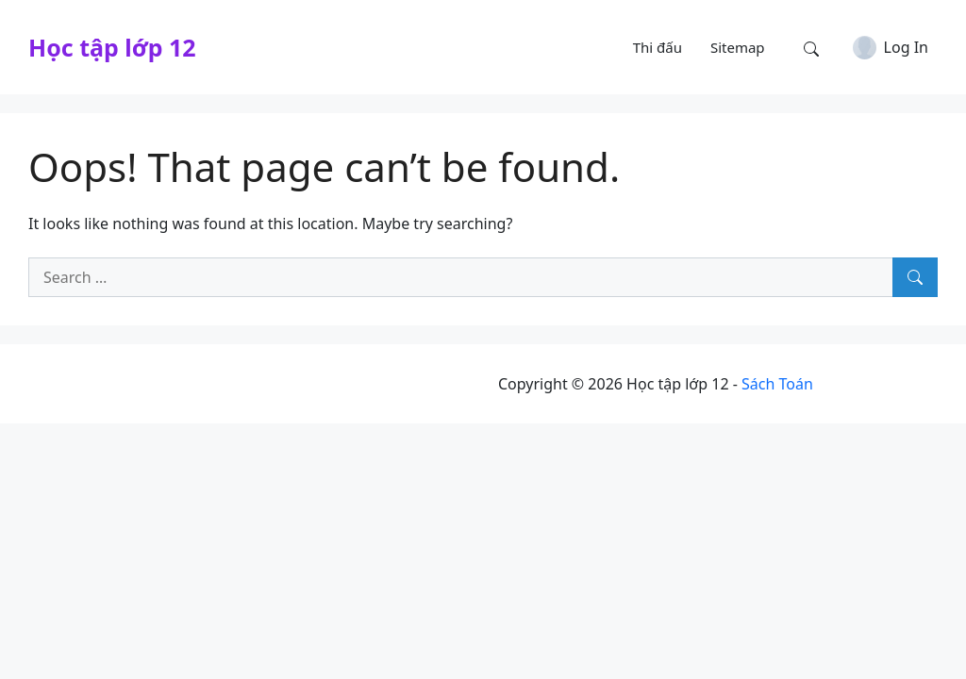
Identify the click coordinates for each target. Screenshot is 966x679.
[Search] (915, 277)
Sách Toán (777, 383)
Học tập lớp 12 (112, 47)
